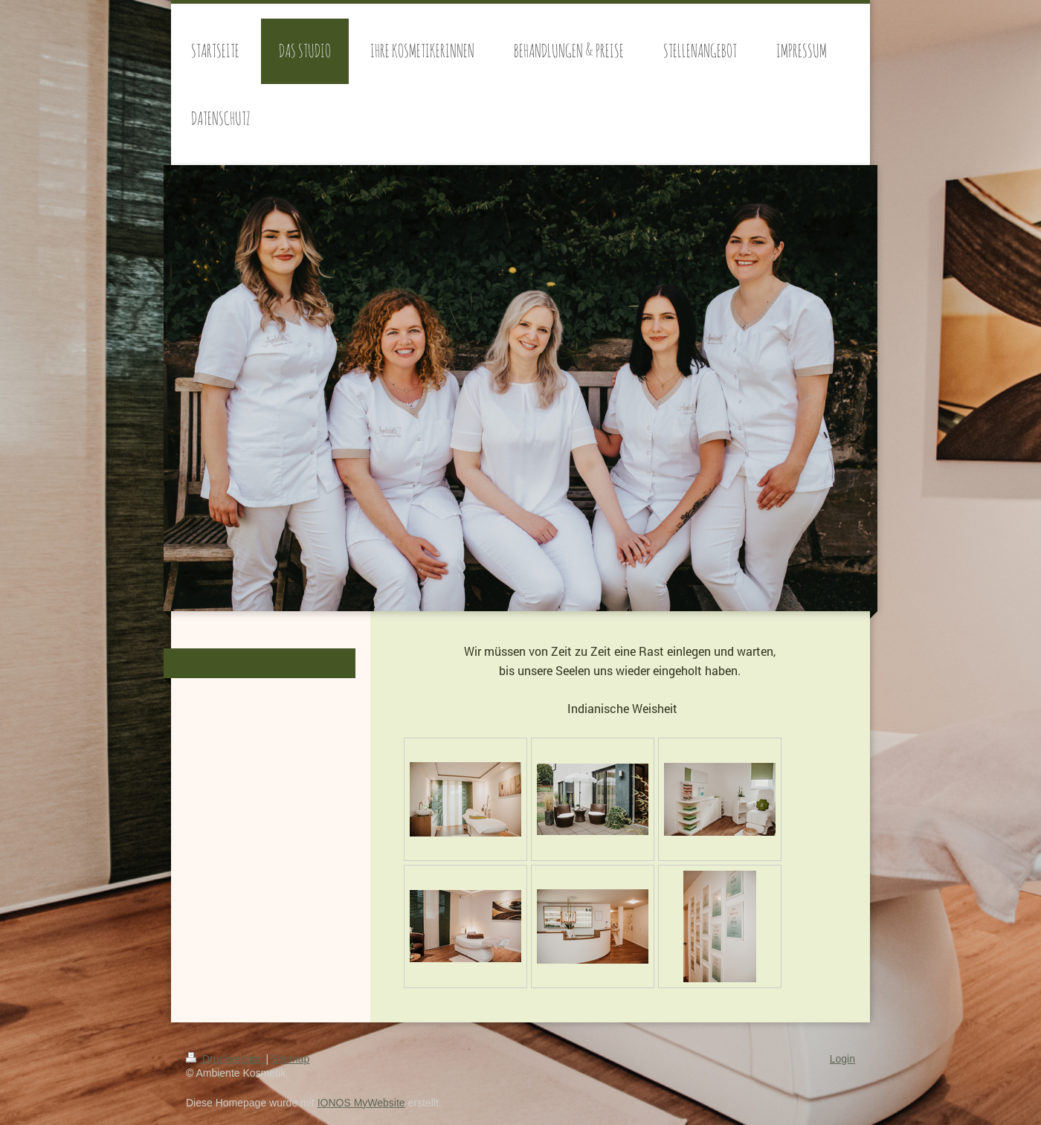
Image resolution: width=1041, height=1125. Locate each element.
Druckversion (225, 1059)
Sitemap (290, 1059)
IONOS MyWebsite (361, 1103)
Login (842, 1059)
